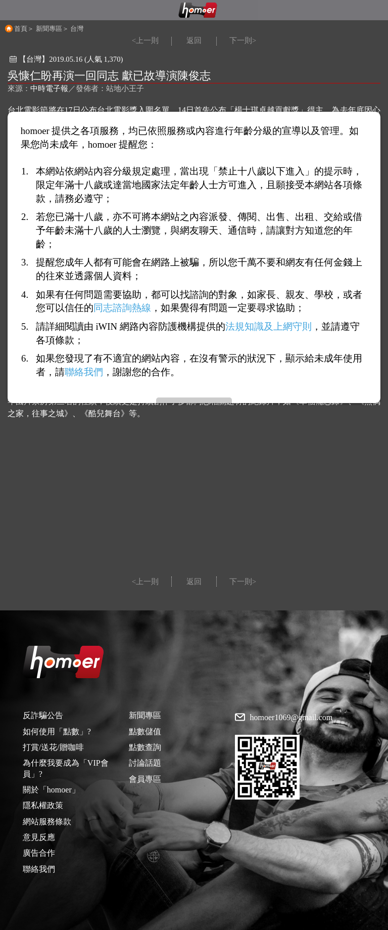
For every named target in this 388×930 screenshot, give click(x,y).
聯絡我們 (39, 869)
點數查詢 (145, 747)
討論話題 (145, 763)
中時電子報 (49, 88)
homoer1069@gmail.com (291, 718)
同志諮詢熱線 (122, 307)
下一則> (242, 40)
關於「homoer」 (51, 789)
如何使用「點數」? (57, 731)
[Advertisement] (194, 500)
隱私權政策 (43, 805)
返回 (194, 40)
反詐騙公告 (43, 715)
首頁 (20, 28)
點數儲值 (145, 731)
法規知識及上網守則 (268, 326)
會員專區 (145, 779)
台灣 (76, 28)
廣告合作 (39, 853)
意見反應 (39, 837)
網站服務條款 (47, 821)
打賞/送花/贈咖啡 (53, 747)
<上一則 (145, 40)
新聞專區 (49, 28)
